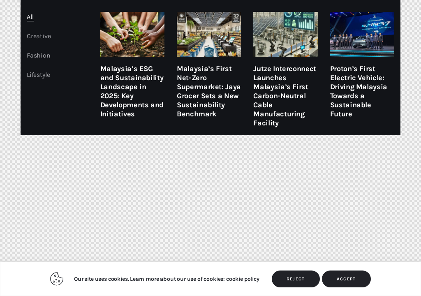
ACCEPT (346, 279)
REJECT (296, 279)
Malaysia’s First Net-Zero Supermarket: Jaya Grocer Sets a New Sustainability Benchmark (209, 91)
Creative (39, 36)
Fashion (39, 55)
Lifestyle (38, 75)
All (30, 17)
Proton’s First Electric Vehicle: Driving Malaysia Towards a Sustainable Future (358, 91)
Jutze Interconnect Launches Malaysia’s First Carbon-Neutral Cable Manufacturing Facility (284, 95)
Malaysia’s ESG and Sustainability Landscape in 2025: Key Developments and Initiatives (132, 91)
